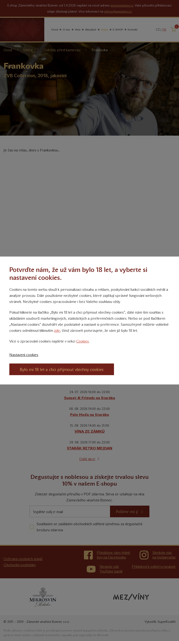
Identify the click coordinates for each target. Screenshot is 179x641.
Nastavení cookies (23, 355)
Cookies (82, 341)
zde (57, 330)
